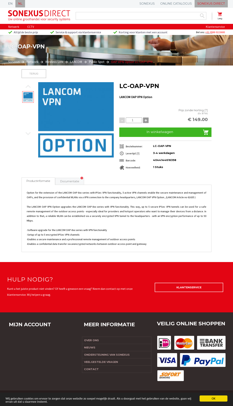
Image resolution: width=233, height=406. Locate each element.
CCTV (30, 26)
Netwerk (13, 26)
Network (32, 62)
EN (10, 3)
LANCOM (76, 62)
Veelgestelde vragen (101, 362)
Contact (91, 369)
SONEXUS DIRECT (211, 3)
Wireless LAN (54, 62)
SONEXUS (147, 3)
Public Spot (96, 62)
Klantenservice (215, 26)
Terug (33, 73)
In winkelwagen (160, 132)
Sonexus (14, 62)
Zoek (202, 15)
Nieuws (89, 347)
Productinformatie (38, 180)
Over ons (91, 340)
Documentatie (69, 181)
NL (20, 3)
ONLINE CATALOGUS (176, 3)
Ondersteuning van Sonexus (107, 354)
